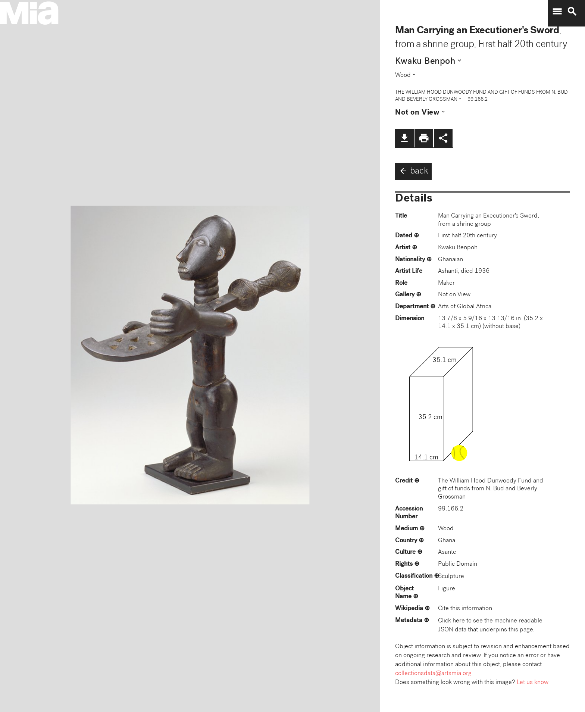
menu (557, 11)
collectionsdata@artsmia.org (433, 674)
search (572, 11)
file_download (404, 138)
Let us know (532, 683)
